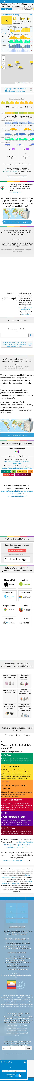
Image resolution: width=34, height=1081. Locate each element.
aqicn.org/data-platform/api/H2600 (25, 308)
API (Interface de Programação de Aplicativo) (18, 1005)
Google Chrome (9, 612)
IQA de (10, 15)
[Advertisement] (17, 273)
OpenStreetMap (23, 83)
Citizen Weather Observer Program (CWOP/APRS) (18, 1052)
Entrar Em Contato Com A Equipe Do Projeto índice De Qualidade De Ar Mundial (18, 970)
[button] (20, 68)
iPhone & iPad (9, 587)
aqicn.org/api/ (26, 314)
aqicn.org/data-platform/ (17, 520)
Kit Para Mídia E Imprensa (17, 973)
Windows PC (25, 599)
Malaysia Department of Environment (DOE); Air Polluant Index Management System (17, 1056)
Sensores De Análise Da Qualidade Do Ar (18, 987)
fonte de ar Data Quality (17, 995)
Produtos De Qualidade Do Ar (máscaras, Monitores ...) (18, 1001)
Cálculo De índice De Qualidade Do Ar (17, 997)
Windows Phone (9, 599)
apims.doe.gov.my (16, 192)
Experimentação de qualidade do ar (17, 985)
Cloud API (25, 625)
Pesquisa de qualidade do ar (17, 977)
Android (25, 587)
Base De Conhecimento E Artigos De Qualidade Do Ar (18, 982)
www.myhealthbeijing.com (14, 898)
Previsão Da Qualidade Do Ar (17, 999)
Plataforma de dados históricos (18, 1008)
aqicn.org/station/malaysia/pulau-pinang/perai (17, 492)
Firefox (25, 612)
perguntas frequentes (17, 990)
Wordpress (9, 625)
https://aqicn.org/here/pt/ (17, 239)
